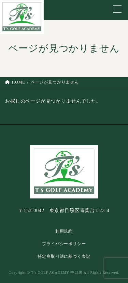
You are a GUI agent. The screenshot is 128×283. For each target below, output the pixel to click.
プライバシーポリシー (64, 243)
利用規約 (64, 231)
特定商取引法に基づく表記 (64, 256)
